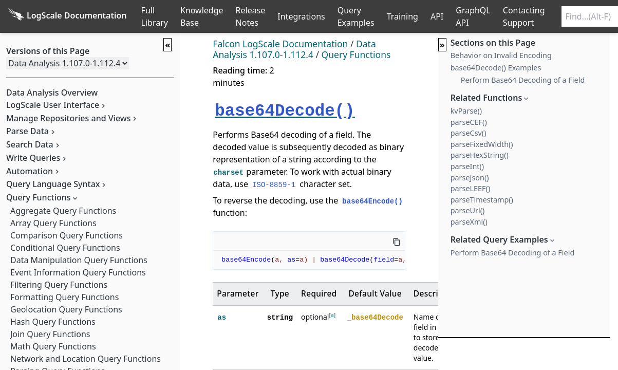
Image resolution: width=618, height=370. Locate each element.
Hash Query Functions (53, 321)
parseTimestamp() (482, 200)
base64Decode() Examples (496, 67)
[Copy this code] (396, 241)
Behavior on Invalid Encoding (501, 55)
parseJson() (470, 177)
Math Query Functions (53, 346)
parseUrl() (468, 210)
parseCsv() (468, 133)
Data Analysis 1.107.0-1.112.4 (294, 49)
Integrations (301, 16)
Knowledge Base (201, 16)
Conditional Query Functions (65, 247)
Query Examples (356, 16)
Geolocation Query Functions (66, 309)
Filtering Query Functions (58, 284)
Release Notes (251, 16)
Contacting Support (524, 16)
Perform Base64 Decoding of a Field (523, 80)
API (436, 16)
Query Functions (356, 54)
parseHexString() (480, 155)
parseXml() (469, 222)
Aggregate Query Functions (63, 210)
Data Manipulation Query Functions (78, 260)
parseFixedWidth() (482, 144)
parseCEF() (469, 122)
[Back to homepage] (67, 16)
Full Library (154, 16)
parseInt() (467, 166)
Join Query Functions (50, 334)
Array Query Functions (53, 223)
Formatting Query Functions (64, 297)
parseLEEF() (471, 188)
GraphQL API (473, 16)
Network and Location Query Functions (85, 358)
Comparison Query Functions (66, 235)
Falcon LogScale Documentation (280, 44)
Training (402, 16)
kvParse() (466, 111)
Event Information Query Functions (78, 272)
